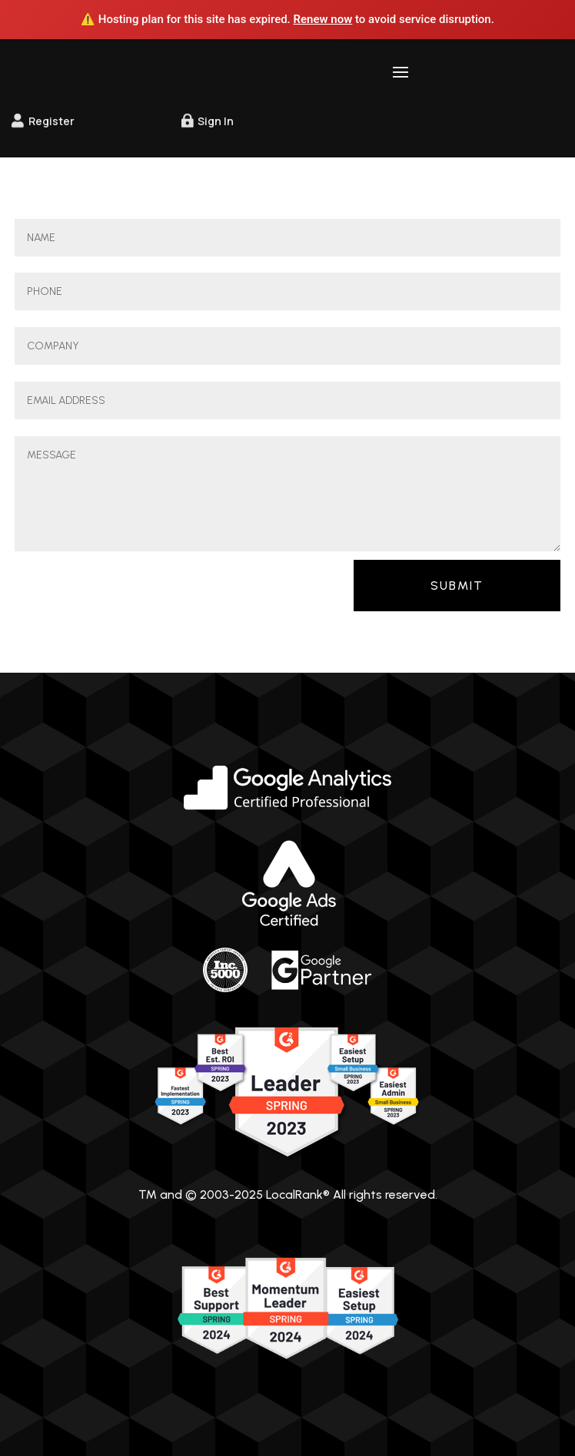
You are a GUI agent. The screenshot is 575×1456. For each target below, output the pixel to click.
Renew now (323, 19)
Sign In (216, 121)
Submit (457, 585)
